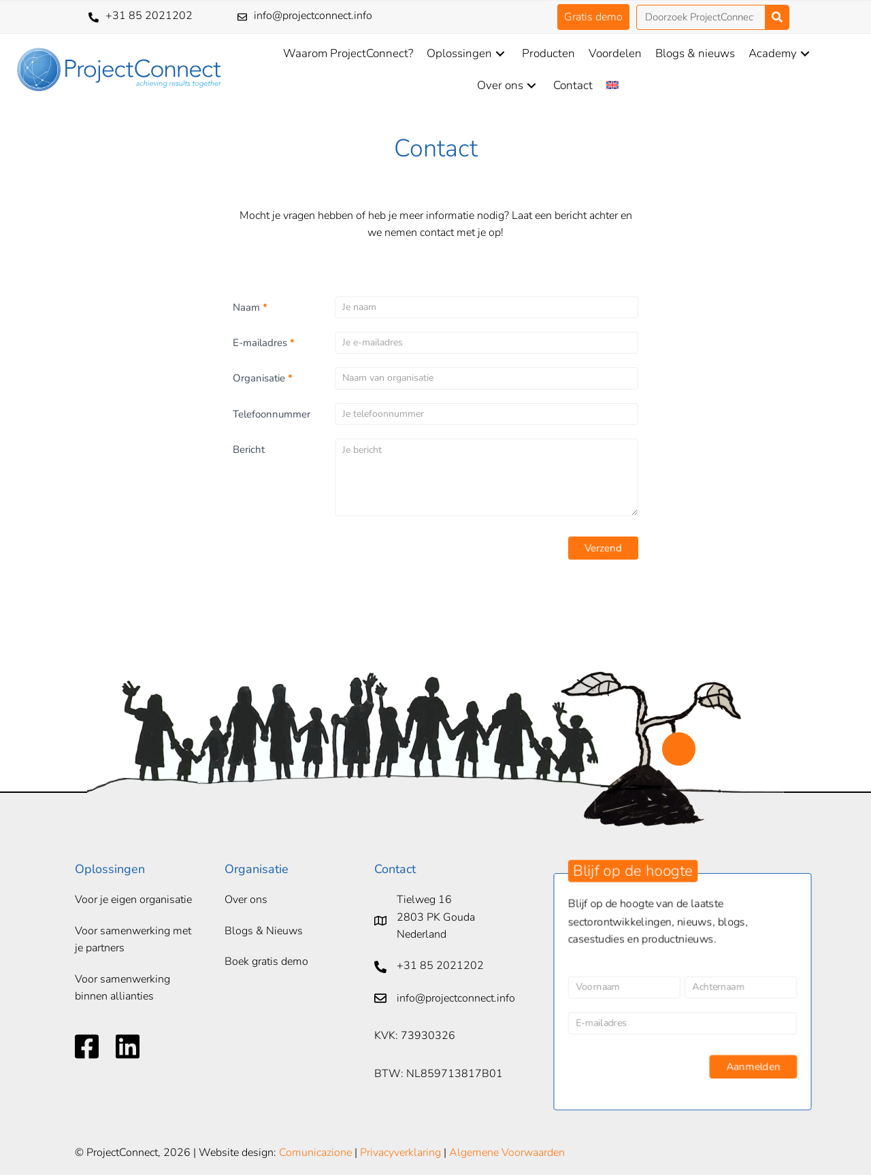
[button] (593, 17)
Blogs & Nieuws (264, 930)
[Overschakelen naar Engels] (612, 85)
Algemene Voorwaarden (507, 1152)
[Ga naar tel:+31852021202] (149, 17)
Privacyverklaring (400, 1152)
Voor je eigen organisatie (133, 899)
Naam (250, 307)
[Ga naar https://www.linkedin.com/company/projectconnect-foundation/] (127, 1046)
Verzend (603, 548)
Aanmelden (755, 1069)
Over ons (246, 899)
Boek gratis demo (266, 961)
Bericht (249, 449)
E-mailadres (264, 343)
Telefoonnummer (271, 414)
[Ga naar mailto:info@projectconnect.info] (346, 17)
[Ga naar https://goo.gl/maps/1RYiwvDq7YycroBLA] (458, 921)
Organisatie (263, 378)
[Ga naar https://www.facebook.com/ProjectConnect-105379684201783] (87, 1046)
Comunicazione (315, 1152)
